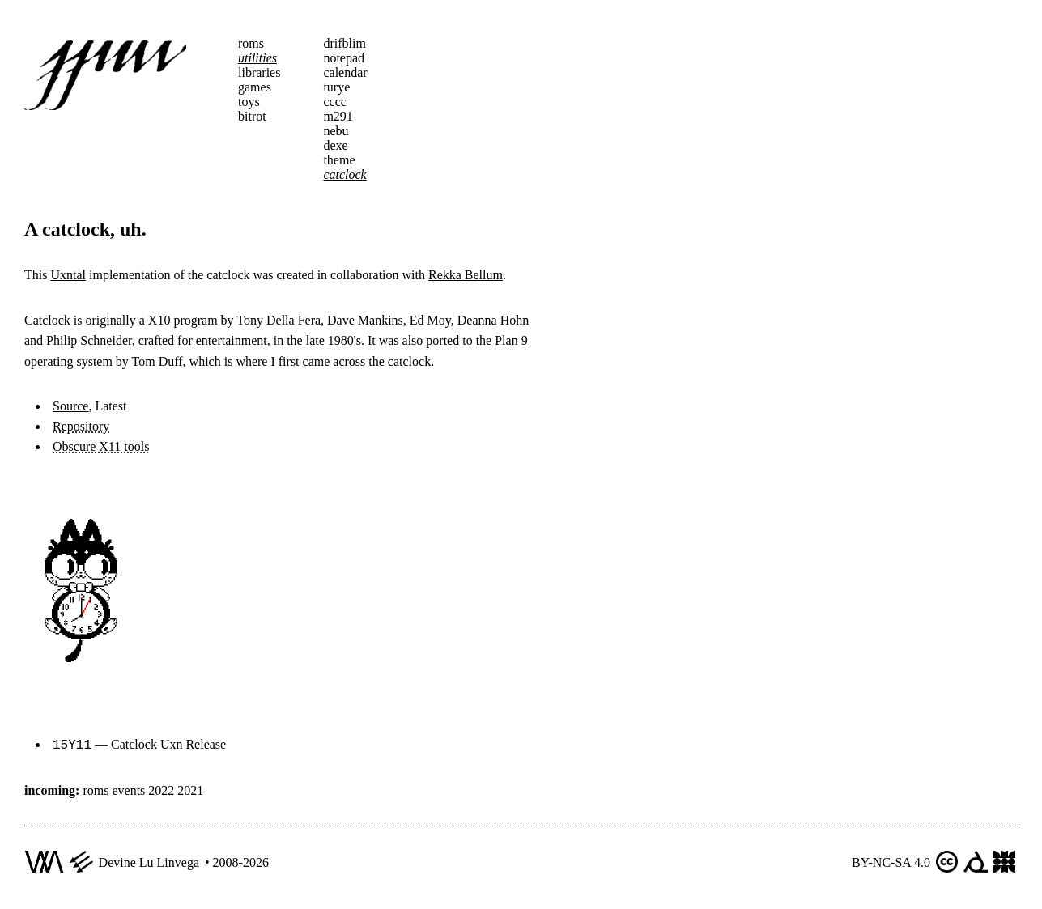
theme (339, 160)
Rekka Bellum (465, 275)
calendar (345, 72)
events (128, 789)
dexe (335, 145)
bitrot (252, 116)
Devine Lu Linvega (149, 861)
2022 (161, 789)
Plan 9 (511, 340)
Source (70, 406)
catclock (344, 174)
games (254, 87)
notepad (343, 58)
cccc (334, 101)
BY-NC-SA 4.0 (891, 861)
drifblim (344, 43)
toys (249, 101)
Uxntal (68, 275)
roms (251, 43)
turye (336, 87)
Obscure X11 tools (101, 446)
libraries (259, 72)
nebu (335, 131)
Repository (81, 426)
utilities (257, 58)
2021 (190, 789)
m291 (337, 116)
